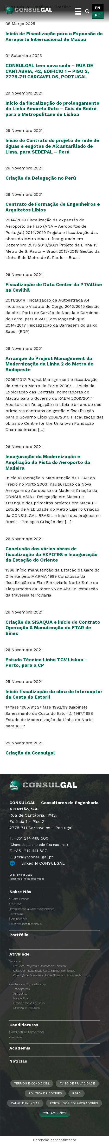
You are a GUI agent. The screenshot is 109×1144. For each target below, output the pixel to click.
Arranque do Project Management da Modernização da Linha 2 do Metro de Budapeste (49, 364)
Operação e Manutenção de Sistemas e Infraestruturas (52, 975)
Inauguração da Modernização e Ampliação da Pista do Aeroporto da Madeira (47, 462)
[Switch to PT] (97, 15)
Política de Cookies (45, 1093)
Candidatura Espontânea (26, 1032)
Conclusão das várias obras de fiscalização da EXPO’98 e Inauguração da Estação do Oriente (51, 554)
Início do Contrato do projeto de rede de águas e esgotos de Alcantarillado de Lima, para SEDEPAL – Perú (52, 146)
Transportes (21, 989)
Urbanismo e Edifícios (28, 1003)
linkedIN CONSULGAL (43, 863)
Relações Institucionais (25, 924)
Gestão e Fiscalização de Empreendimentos (44, 970)
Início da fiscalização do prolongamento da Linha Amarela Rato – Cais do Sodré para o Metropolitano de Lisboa (52, 108)
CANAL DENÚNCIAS (25, 1103)
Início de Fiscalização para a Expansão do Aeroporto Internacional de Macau (54, 36)
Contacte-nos (54, 1113)
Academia (19, 1048)
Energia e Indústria (26, 1008)
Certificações (18, 919)
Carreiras (15, 1037)
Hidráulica (20, 998)
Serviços (15, 961)
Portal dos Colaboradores (74, 1103)
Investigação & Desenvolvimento (31, 909)
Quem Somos (19, 899)
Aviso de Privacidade (77, 1083)
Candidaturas (23, 1024)
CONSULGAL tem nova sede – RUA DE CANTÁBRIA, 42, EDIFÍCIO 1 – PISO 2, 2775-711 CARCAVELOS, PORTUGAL (49, 71)
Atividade (19, 954)
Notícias (18, 1061)
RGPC (76, 1093)
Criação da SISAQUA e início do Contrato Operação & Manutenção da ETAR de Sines (52, 627)
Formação (16, 914)
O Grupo (15, 904)
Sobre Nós (20, 891)
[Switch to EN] (97, 7)
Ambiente (20, 993)
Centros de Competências (27, 984)
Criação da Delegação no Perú (40, 178)
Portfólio (18, 934)
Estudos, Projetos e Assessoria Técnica (39, 966)
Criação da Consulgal (30, 753)
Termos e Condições (31, 1083)
